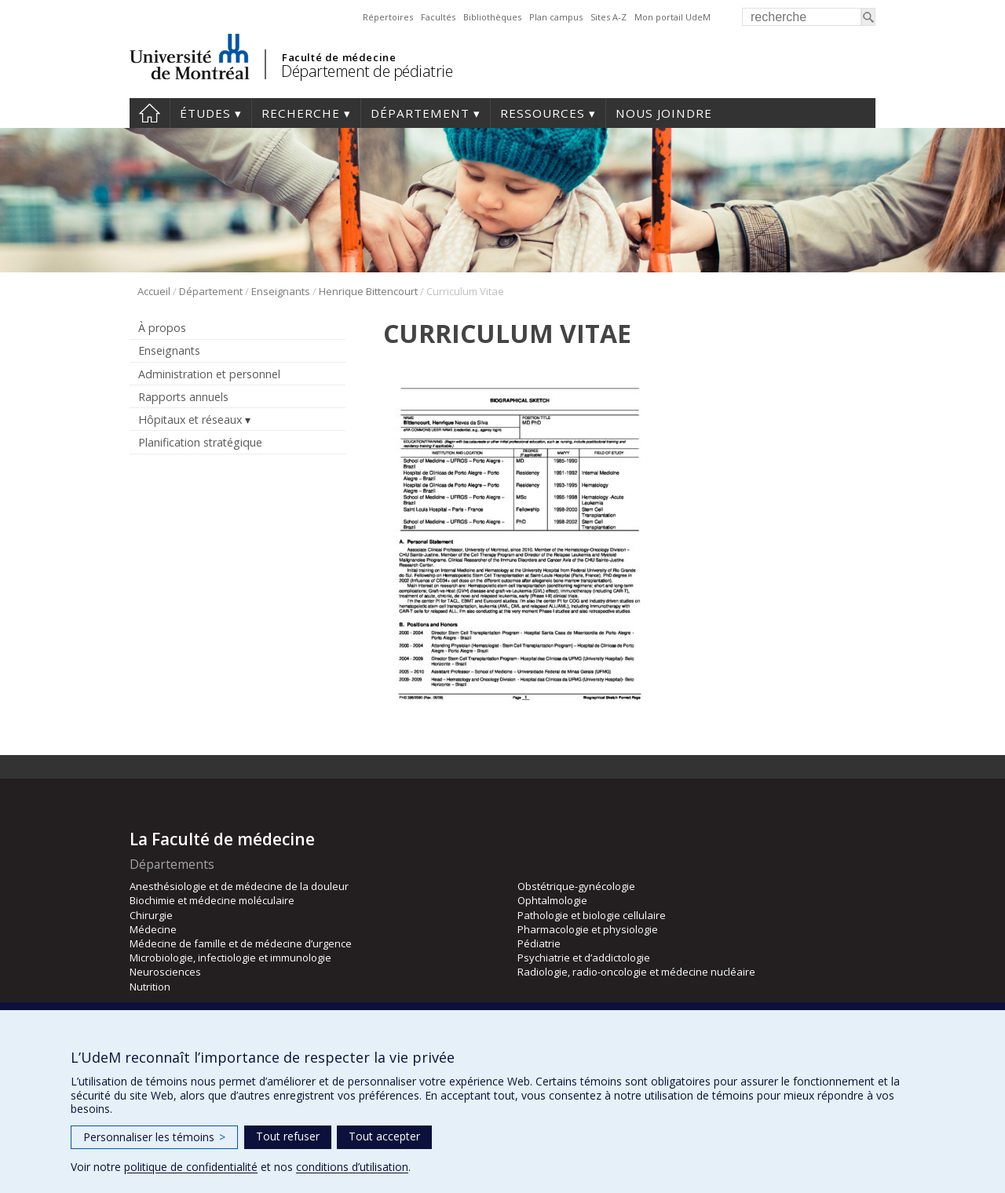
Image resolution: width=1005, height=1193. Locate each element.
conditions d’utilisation (352, 1166)
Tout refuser (288, 1136)
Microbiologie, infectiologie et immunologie (230, 957)
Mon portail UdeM (672, 17)
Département (420, 113)
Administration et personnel (209, 374)
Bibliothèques (492, 17)
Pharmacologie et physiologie (587, 929)
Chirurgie (151, 915)
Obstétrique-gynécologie (576, 886)
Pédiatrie (539, 943)
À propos (162, 327)
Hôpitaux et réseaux (190, 419)
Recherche (300, 113)
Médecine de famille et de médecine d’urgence (241, 943)
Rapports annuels (183, 396)
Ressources (542, 113)
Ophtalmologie (552, 900)
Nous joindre (664, 113)
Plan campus (556, 17)
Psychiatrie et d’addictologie (583, 957)
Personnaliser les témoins (154, 1136)
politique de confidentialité (191, 1166)
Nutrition (150, 987)
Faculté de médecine (339, 57)
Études (205, 113)
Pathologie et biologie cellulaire (591, 915)
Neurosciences (165, 972)
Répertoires (388, 17)
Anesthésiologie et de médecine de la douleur (239, 886)
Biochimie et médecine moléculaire (212, 900)
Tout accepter (384, 1136)
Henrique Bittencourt (368, 291)
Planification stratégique (200, 442)
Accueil (149, 113)
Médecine (153, 929)
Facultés (438, 17)
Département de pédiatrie (366, 71)
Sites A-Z (608, 17)
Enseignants (280, 291)
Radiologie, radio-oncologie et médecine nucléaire (636, 972)
